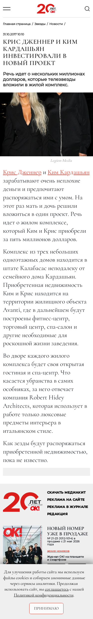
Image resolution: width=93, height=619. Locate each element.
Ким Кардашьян (69, 172)
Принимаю (46, 608)
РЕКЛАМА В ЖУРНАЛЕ (67, 507)
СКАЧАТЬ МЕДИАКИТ (66, 492)
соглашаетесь (57, 589)
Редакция (57, 514)
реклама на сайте (66, 500)
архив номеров (58, 551)
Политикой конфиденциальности (43, 595)
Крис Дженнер (22, 172)
